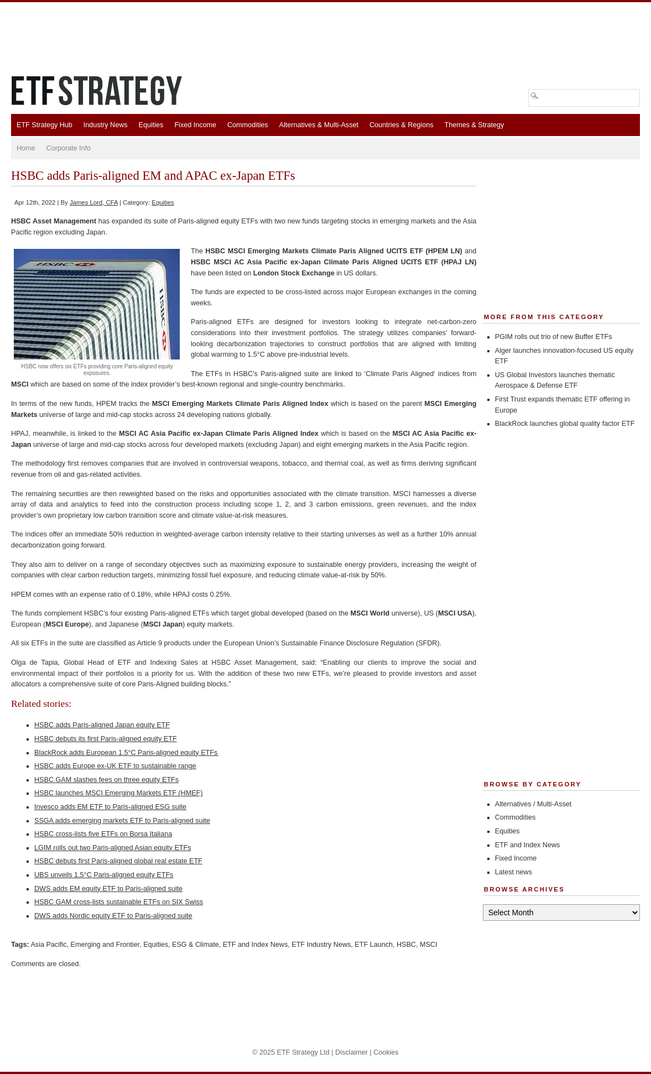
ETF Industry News (321, 944)
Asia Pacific (48, 944)
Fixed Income (195, 125)
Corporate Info (68, 148)
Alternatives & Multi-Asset (318, 125)
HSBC (406, 944)
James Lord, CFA (94, 202)
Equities (151, 125)
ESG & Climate (195, 944)
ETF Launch (374, 944)
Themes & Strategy (474, 125)
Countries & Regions (401, 125)
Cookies (386, 1052)
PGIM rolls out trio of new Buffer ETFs (553, 337)
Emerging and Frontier (105, 944)
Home (26, 148)
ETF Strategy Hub (44, 125)
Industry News (106, 125)
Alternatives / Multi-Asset (533, 804)
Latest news (513, 872)
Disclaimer (351, 1052)
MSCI (428, 944)
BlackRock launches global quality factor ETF (565, 423)
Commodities (247, 125)
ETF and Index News (255, 944)
